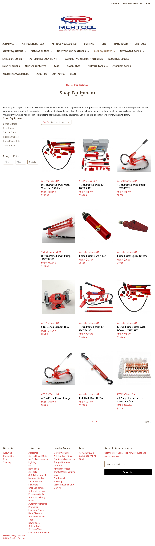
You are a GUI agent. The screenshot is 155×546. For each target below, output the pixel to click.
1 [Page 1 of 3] (87, 421)
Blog (73, 74)
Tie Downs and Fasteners (73, 51)
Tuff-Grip (58, 481)
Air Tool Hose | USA (34, 44)
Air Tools (142, 44)
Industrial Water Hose (17, 74)
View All (57, 488)
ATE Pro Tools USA (63, 456)
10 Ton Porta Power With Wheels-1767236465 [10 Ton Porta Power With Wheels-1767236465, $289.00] (55, 186)
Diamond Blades (41, 51)
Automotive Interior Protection (84, 59)
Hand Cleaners (11, 66)
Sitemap (7, 462)
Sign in (126, 3)
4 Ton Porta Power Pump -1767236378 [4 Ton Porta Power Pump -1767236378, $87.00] (131, 186)
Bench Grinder (10, 123)
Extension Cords (13, 59)
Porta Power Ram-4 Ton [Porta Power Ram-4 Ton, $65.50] (92, 255)
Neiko (56, 475)
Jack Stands (9, 145)
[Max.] (20, 162)
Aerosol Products (37, 66)
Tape (58, 66)
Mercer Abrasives (62, 453)
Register (137, 3)
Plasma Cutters (11, 136)
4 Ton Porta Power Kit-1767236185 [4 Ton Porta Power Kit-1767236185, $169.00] (92, 328)
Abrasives (9, 44)
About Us (41, 74)
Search (115, 3)
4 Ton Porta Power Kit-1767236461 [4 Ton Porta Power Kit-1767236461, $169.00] (92, 186)
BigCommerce (19, 535)
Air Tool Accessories (65, 44)
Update (32, 162)
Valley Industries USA (64, 484)
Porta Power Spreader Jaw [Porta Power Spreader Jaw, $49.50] (132, 255)
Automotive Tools (132, 51)
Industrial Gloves (120, 59)
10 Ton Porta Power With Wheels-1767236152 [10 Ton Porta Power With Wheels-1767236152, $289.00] (131, 328)
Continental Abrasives (64, 459)
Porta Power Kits (11, 141)
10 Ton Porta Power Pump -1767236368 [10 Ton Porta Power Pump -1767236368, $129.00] (56, 257)
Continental (59, 478)
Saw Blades (75, 66)
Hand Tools (122, 44)
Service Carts (9, 132)
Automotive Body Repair (45, 59)
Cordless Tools (121, 66)
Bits (105, 44)
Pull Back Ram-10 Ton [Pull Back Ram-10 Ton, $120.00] (91, 398)
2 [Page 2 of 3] (92, 421)
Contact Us (58, 74)
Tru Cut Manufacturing (64, 472)
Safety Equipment (14, 51)
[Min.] (8, 162)
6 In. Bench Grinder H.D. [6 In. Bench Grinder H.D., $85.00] (55, 326)
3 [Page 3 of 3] (96, 421)
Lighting (90, 44)
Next (148, 421)
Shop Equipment (104, 51)
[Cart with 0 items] (147, 3)
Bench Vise (8, 128)
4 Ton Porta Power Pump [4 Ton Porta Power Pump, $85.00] (55, 398)
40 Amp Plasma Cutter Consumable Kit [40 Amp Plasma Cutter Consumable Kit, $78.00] (130, 400)
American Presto (62, 469)
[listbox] (61, 122)
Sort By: (46, 122)
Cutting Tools (98, 66)
